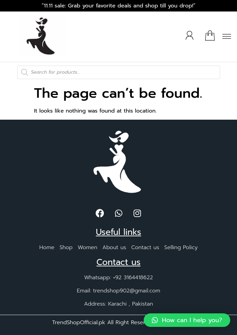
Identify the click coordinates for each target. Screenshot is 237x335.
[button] (227, 38)
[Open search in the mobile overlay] (118, 72)
